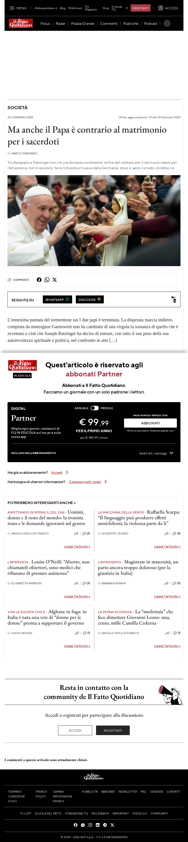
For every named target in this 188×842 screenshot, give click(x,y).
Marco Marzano (22, 153)
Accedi (75, 730)
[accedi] (168, 8)
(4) (176, 533)
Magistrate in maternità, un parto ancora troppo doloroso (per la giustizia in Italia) (138, 567)
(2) (86, 533)
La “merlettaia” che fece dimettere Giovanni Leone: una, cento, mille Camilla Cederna (135, 617)
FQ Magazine (91, 8)
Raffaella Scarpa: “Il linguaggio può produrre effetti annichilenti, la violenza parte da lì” (139, 518)
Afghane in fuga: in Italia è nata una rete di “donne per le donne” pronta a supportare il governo (47, 617)
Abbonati (140, 8)
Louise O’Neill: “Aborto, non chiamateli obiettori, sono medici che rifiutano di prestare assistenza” (49, 567)
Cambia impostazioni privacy (62, 796)
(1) (86, 633)
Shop (106, 8)
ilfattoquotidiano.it (46, 8)
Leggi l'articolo (77, 546)
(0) (176, 583)
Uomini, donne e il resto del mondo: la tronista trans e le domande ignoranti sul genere (46, 518)
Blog (63, 8)
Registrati (113, 730)
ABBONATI (150, 423)
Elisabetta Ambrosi (25, 583)
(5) (86, 583)
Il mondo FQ (120, 8)
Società (17, 107)
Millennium (75, 8)
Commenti (18, 280)
